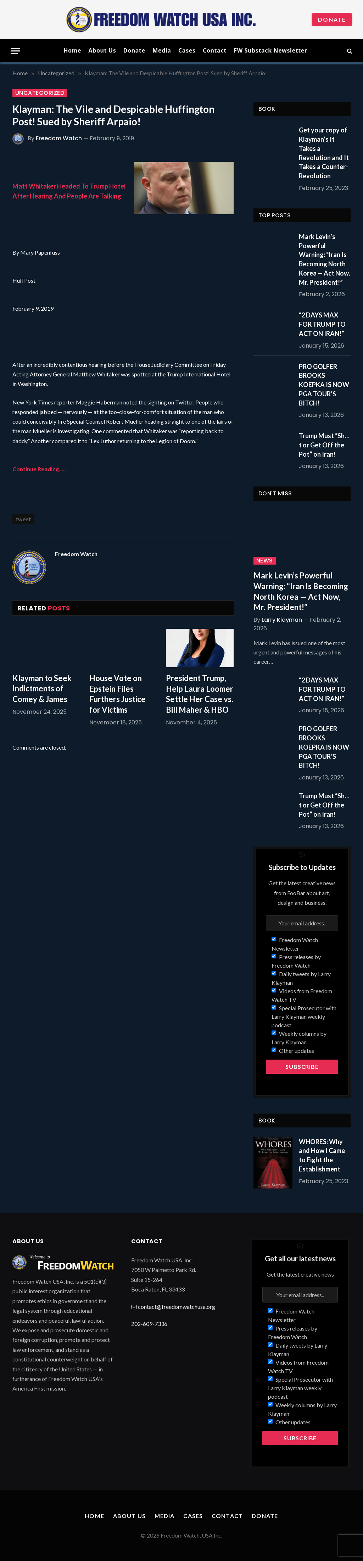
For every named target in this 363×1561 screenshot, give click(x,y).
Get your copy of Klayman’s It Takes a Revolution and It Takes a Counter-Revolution (324, 153)
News (264, 561)
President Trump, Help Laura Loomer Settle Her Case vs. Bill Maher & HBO (199, 694)
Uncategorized (39, 93)
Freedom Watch (59, 138)
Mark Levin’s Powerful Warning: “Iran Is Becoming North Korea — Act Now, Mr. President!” (324, 259)
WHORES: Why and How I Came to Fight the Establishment (322, 1155)
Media (161, 50)
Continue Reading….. (39, 469)
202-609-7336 (149, 1323)
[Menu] (15, 51)
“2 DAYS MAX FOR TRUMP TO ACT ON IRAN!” (322, 324)
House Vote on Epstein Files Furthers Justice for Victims (117, 694)
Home (72, 50)
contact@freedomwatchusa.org (176, 1306)
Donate (332, 19)
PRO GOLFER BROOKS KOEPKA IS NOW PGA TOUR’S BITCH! (324, 385)
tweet (23, 519)
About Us (102, 50)
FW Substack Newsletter (270, 50)
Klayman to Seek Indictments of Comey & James (42, 688)
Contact (215, 50)
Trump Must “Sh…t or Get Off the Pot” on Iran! (324, 445)
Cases (187, 50)
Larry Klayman (282, 620)
